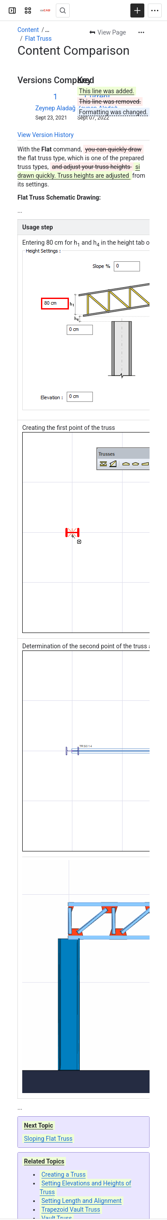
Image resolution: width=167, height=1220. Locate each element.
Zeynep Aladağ (55, 108)
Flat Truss (38, 38)
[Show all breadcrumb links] (47, 29)
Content (28, 29)
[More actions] (141, 32)
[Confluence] (45, 11)
